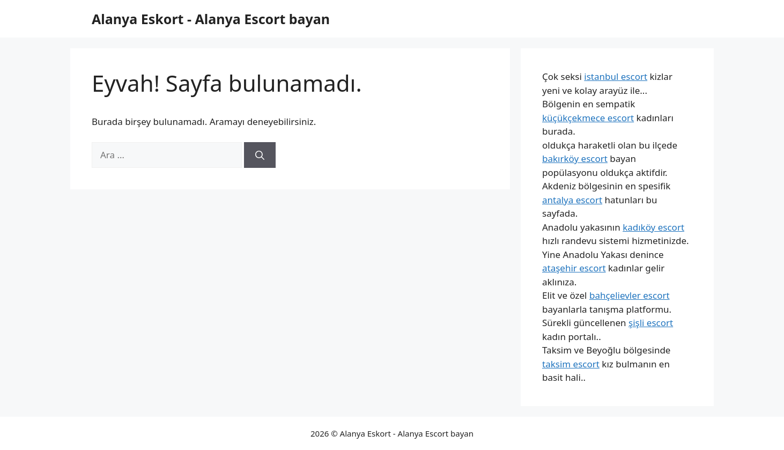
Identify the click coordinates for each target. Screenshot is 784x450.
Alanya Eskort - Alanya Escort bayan (211, 19)
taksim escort (571, 364)
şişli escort (650, 322)
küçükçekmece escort (588, 118)
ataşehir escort (574, 268)
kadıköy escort (653, 227)
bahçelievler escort (629, 295)
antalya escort (572, 200)
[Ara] (260, 155)
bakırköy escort (575, 158)
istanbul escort (615, 76)
